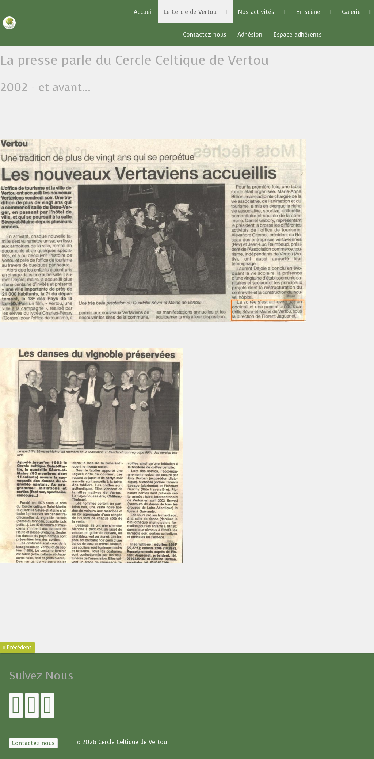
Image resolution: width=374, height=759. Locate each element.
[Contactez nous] (33, 743)
